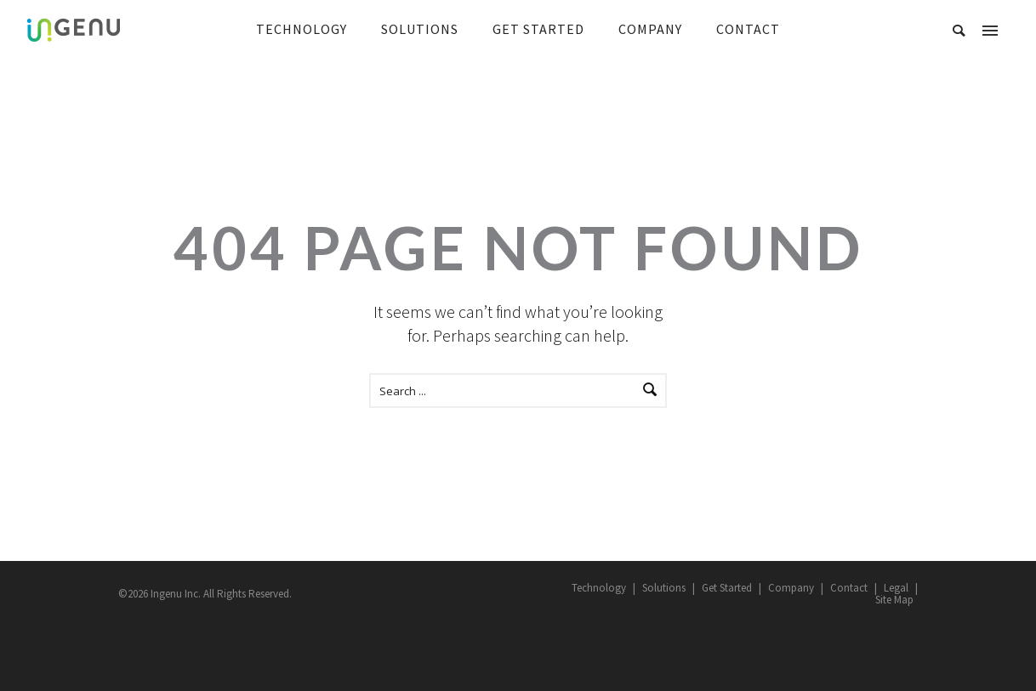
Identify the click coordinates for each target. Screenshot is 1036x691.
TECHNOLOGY (301, 28)
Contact (849, 588)
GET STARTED (538, 28)
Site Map (894, 599)
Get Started (727, 588)
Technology (599, 588)
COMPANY (650, 28)
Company (791, 588)
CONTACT (748, 28)
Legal (896, 588)
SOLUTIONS (419, 28)
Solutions (664, 588)
